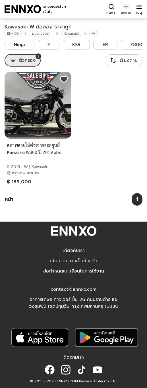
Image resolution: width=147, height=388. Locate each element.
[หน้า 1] (137, 199)
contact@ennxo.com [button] (73, 289)
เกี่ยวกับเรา (74, 250)
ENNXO (13, 33)
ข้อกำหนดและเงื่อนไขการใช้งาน (73, 271)
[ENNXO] (23, 9)
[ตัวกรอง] (23, 60)
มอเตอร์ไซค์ (41, 33)
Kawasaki (71, 33)
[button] (49, 369)
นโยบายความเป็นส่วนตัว (73, 260)
